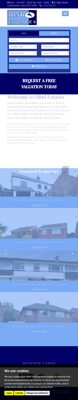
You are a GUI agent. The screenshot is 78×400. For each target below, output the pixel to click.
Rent (54, 33)
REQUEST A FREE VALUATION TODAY (39, 84)
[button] (6, 257)
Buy (24, 33)
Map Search (54, 60)
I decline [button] (19, 393)
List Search (24, 60)
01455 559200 (49, 5)
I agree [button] (9, 393)
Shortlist (39, 66)
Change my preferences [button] (37, 393)
